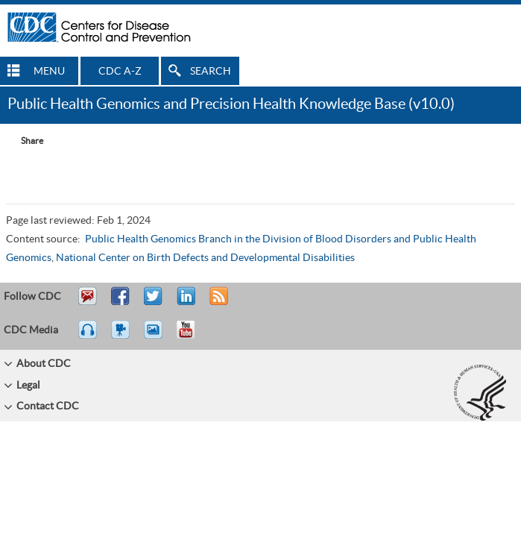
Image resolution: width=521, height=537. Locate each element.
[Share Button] (24, 141)
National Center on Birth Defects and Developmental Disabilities (205, 258)
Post (184, 302)
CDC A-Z (120, 71)
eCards (156, 336)
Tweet (154, 302)
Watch (122, 336)
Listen (88, 336)
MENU (49, 71)
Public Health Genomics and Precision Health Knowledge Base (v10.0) (231, 104)
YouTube (193, 336)
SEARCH (210, 71)
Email (87, 302)
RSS (217, 302)
